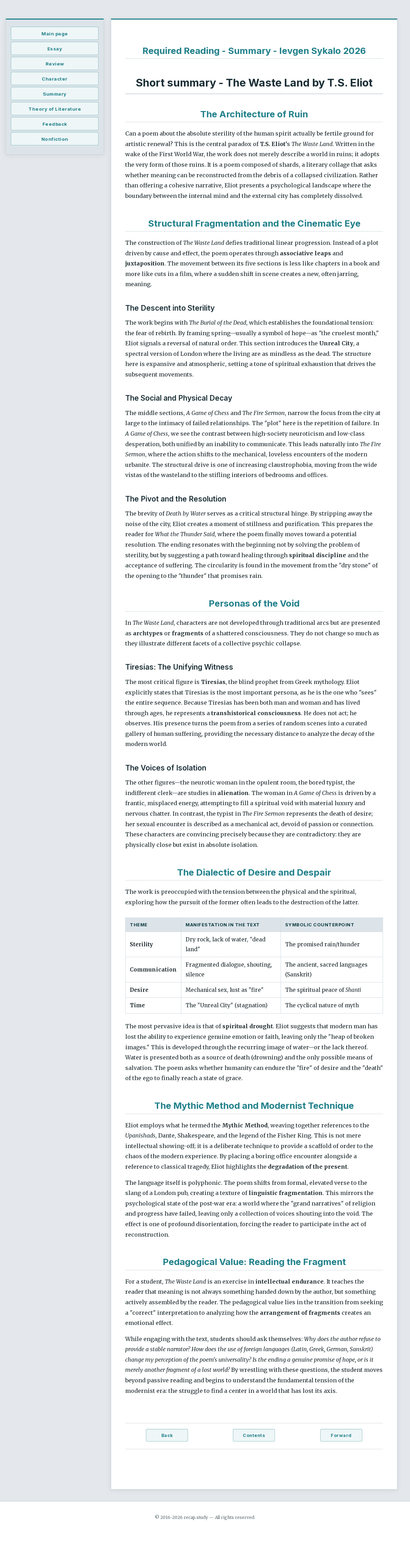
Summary (55, 94)
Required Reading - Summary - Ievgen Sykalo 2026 (254, 50)
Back (167, 1435)
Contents (254, 1435)
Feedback (54, 124)
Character (55, 79)
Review (55, 64)
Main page (54, 33)
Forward (341, 1435)
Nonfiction (54, 139)
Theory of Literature (54, 109)
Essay (54, 48)
